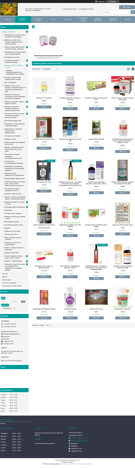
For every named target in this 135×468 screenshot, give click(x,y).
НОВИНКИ (8, 210)
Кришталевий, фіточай (96, 139)
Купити (45, 107)
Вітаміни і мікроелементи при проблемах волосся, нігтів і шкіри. (14, 149)
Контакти (68, 19)
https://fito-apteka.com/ (10, 331)
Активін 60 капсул (70, 309)
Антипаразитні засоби (12, 221)
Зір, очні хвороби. (10, 82)
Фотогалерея (6, 280)
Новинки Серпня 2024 (12, 253)
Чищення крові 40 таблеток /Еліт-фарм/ (96, 225)
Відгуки (4, 277)
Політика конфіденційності (84, 464)
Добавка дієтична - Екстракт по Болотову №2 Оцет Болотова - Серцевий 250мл (96, 267)
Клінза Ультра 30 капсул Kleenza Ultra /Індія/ (122, 98)
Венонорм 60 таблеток (122, 309)
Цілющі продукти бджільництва (15, 178)
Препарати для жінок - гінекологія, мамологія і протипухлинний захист (12, 108)
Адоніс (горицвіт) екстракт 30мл (44, 225)
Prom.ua (77, 460)
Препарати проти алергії (13, 136)
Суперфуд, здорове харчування (15, 207)
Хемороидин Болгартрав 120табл (44, 309)
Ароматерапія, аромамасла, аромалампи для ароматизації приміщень (14, 168)
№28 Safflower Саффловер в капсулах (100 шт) (70, 267)
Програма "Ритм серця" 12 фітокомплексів (44, 267)
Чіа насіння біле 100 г (44, 182)
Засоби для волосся (11, 234)
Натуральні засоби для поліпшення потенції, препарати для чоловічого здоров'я (15, 96)
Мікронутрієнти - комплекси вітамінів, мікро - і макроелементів (13, 131)
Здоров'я (8, 228)
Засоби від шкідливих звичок (14, 225)
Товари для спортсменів (12, 231)
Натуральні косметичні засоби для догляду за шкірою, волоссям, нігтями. (14, 115)
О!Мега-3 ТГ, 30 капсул (44, 98)
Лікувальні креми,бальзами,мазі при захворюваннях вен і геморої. (15, 72)
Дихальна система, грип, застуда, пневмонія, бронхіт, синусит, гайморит (14, 42)
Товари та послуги (22, 19)
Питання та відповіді (112, 19)
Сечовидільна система (12, 57)
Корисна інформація (98, 19)
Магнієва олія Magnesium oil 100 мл (70, 140)
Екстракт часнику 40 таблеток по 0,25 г (96, 98)
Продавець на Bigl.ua (67, 462)
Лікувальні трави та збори (13, 193)
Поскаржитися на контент (68, 464)
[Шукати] (133, 12)
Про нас (53, 19)
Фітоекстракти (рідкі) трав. (13, 120)
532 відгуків (101, 1)
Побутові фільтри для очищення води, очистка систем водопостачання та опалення (15, 183)
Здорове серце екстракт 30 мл (44, 139)
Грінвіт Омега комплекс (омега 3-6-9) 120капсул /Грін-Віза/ (122, 183)
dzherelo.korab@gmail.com (11, 334)
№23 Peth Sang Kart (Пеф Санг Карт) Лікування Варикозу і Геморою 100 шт (122, 140)
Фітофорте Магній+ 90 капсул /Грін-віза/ (70, 98)
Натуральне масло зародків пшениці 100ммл (122, 267)
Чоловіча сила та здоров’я (13, 213)
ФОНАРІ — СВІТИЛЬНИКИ (13, 261)
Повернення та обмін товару (83, 19)
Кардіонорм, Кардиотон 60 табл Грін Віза (70, 225)
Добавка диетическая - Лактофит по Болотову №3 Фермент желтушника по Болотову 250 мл (70, 183)
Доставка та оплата (38, 19)
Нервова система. (10, 139)
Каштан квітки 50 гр (96, 309)
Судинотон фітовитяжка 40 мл (122, 225)
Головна (7, 19)
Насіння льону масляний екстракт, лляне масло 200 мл (96, 183)
